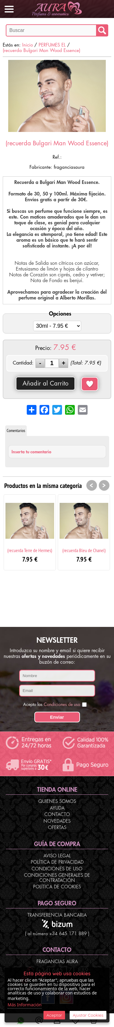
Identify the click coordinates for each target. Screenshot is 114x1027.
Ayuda (57, 808)
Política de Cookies (57, 887)
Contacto (57, 814)
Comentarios (16, 430)
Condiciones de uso (62, 704)
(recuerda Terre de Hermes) (29, 550)
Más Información (25, 1005)
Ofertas (57, 827)
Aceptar (54, 1015)
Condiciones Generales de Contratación (57, 878)
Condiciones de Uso (57, 869)
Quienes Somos (57, 801)
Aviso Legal (57, 856)
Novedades (57, 821)
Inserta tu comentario (31, 452)
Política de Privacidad (57, 862)
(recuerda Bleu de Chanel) (84, 550)
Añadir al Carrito (45, 383)
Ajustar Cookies (88, 1015)
